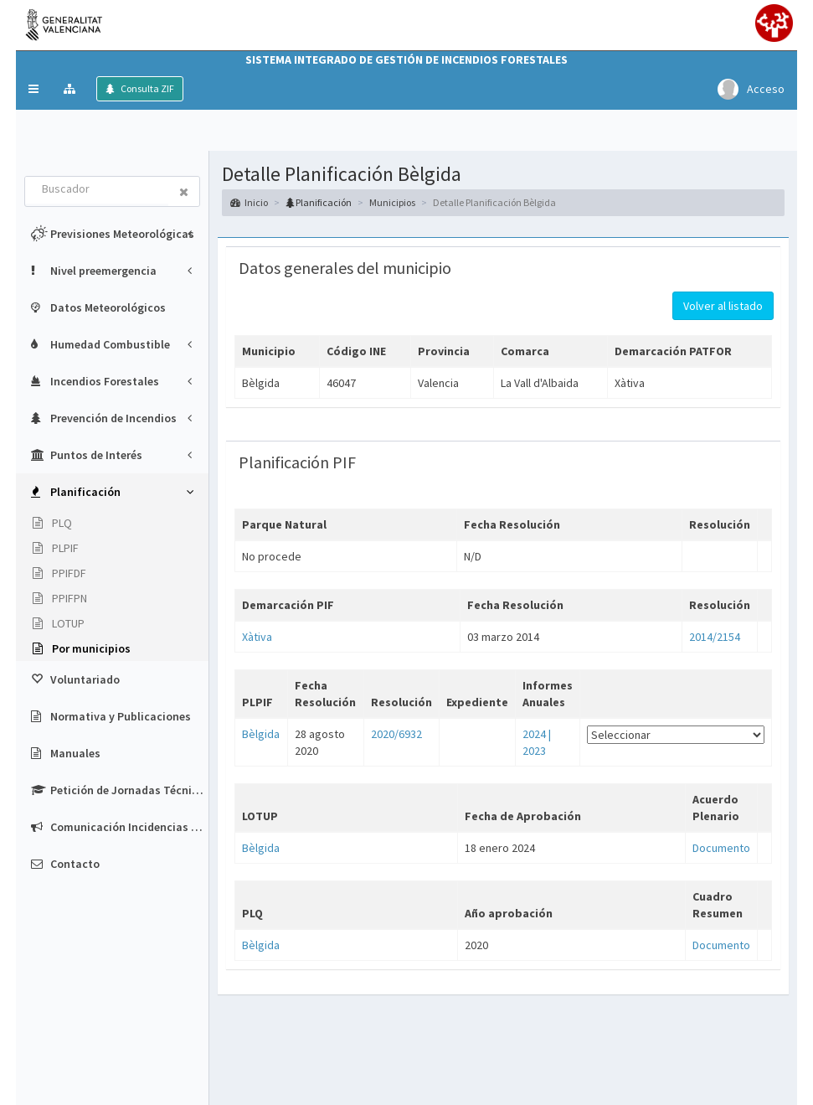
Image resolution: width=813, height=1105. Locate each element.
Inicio (249, 202)
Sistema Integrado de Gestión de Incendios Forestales (406, 59)
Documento (721, 847)
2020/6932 (396, 733)
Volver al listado (723, 305)
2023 (534, 750)
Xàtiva (257, 636)
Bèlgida (261, 733)
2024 (534, 733)
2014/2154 (714, 636)
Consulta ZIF (146, 88)
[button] (33, 89)
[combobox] (97, 190)
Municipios (392, 202)
